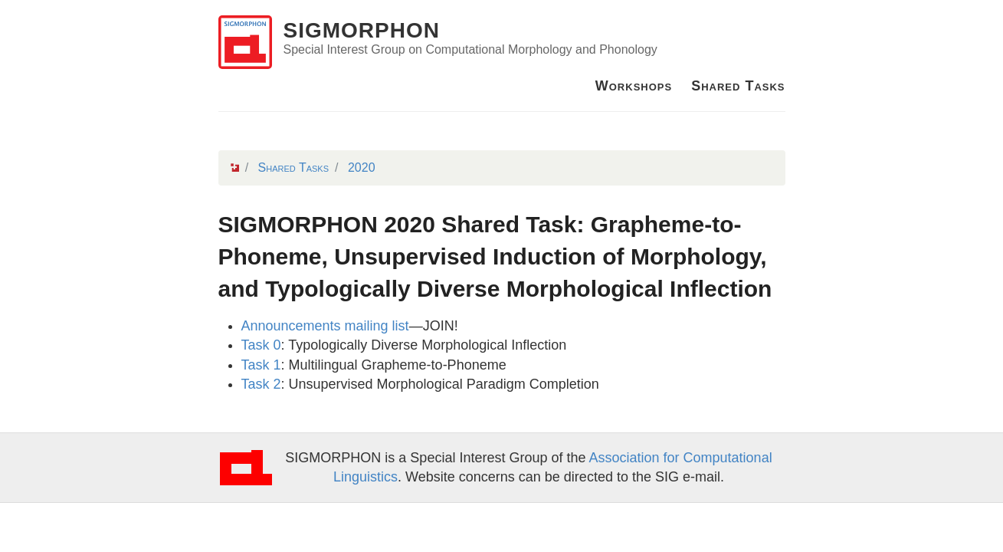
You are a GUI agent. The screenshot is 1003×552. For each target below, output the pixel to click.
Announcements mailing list (325, 326)
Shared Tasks (738, 86)
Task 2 (261, 384)
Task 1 (261, 365)
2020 (361, 167)
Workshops (633, 86)
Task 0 (261, 345)
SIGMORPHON (362, 30)
